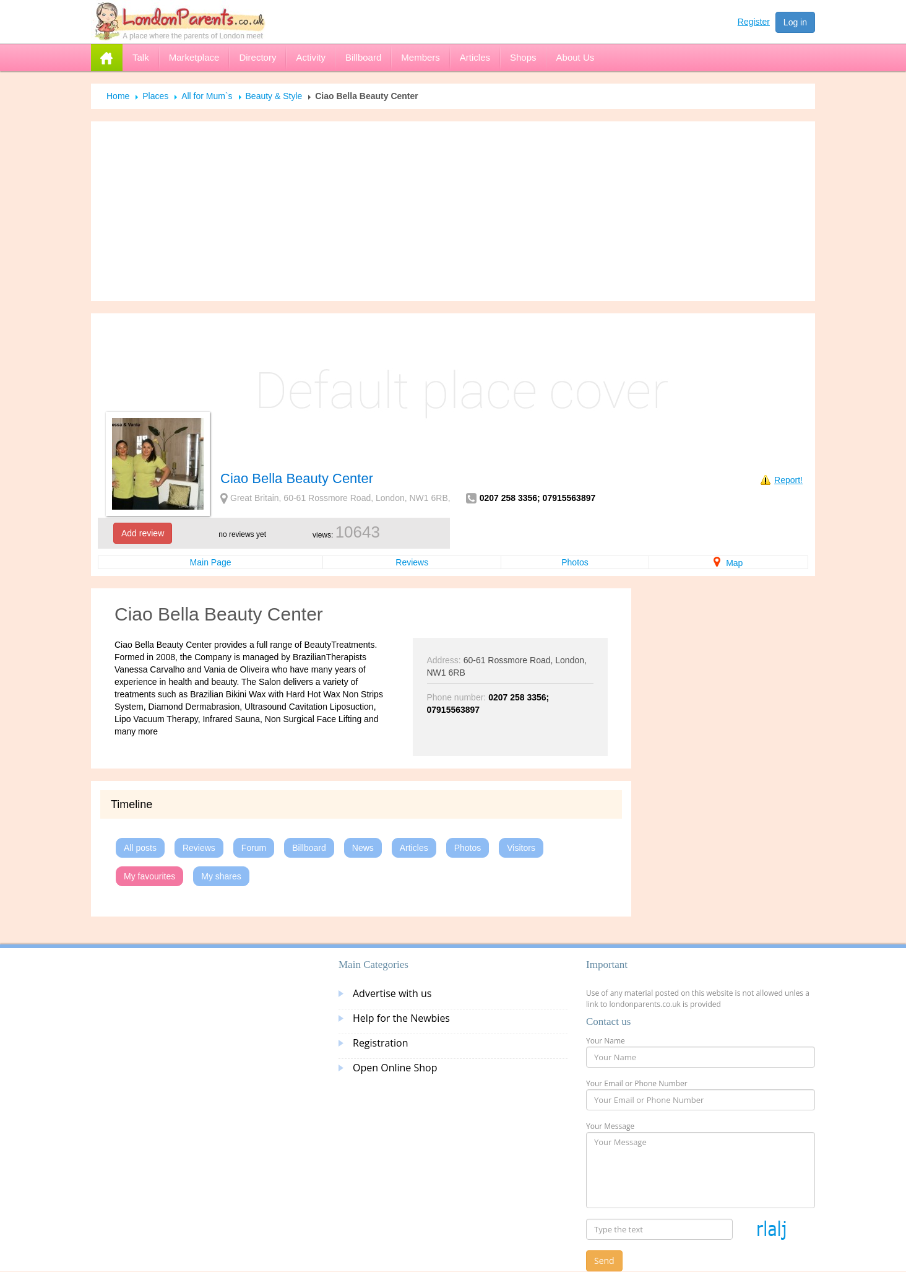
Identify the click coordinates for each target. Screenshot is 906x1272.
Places (155, 96)
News (363, 848)
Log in (795, 22)
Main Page (210, 562)
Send (604, 1260)
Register (754, 22)
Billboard (309, 848)
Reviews (411, 562)
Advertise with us (392, 993)
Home (117, 96)
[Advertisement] (453, 211)
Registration (380, 1042)
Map (728, 563)
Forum (253, 848)
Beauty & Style (274, 96)
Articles (414, 848)
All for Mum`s (206, 96)
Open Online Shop (395, 1067)
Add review (142, 533)
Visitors (521, 848)
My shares (221, 876)
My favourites (149, 876)
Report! (788, 480)
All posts (140, 848)
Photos (575, 562)
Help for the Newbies (401, 1018)
